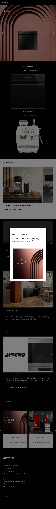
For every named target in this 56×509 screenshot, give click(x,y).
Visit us (18, 245)
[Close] (44, 230)
